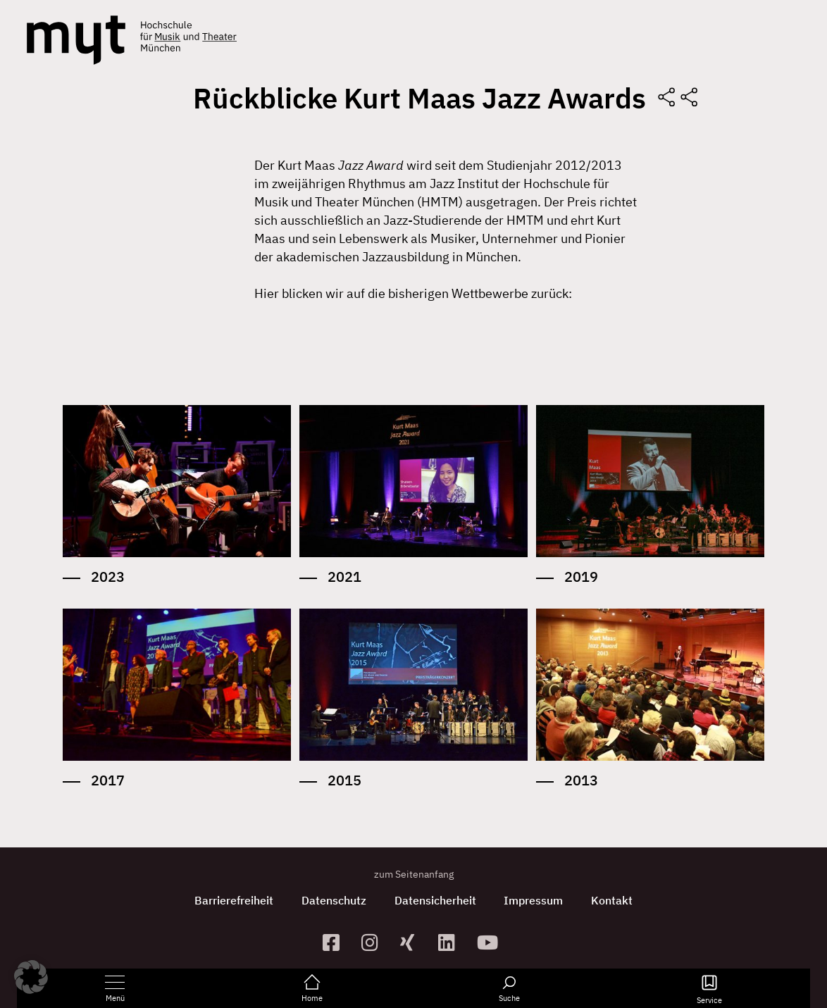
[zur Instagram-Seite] (375, 942)
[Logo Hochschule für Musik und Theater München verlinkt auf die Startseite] (76, 40)
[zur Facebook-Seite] (336, 942)
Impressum (534, 900)
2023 (108, 576)
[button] (31, 977)
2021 (344, 576)
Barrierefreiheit (233, 900)
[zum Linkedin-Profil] (452, 942)
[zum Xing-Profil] (414, 942)
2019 (581, 576)
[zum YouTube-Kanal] (490, 942)
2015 (344, 780)
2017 (108, 780)
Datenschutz (333, 900)
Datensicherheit (435, 900)
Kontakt (612, 900)
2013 (581, 780)
